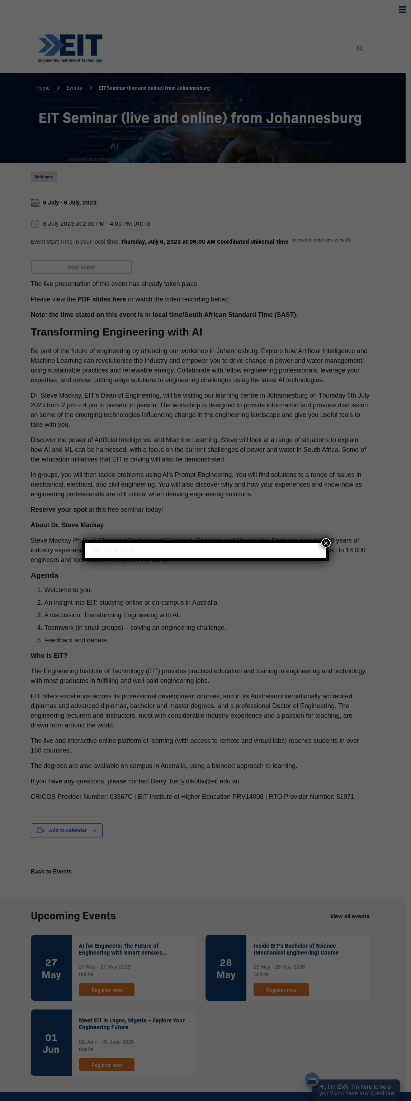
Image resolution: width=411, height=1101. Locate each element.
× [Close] (326, 543)
